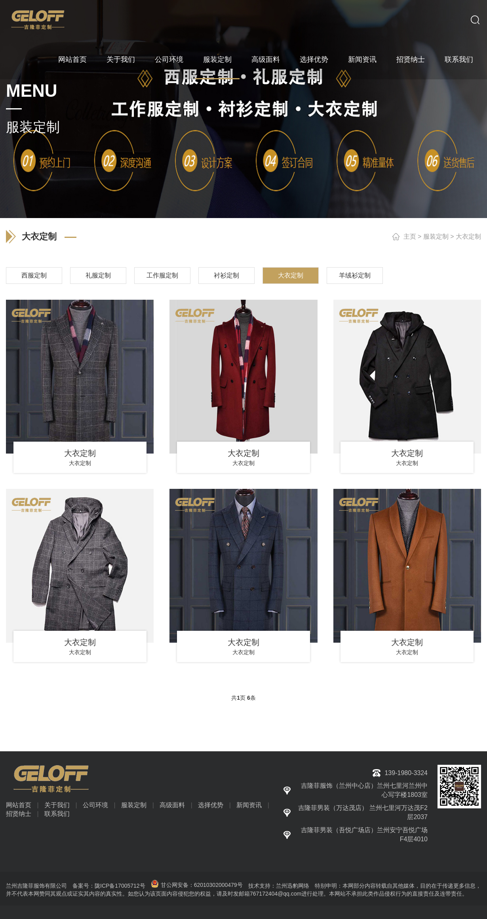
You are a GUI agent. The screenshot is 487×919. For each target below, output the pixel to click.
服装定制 (217, 59)
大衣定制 (468, 236)
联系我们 (459, 59)
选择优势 (314, 59)
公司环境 (169, 59)
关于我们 (121, 59)
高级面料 (265, 59)
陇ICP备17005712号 (120, 886)
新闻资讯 (362, 59)
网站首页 (72, 59)
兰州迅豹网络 (292, 886)
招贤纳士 (410, 59)
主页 (409, 236)
